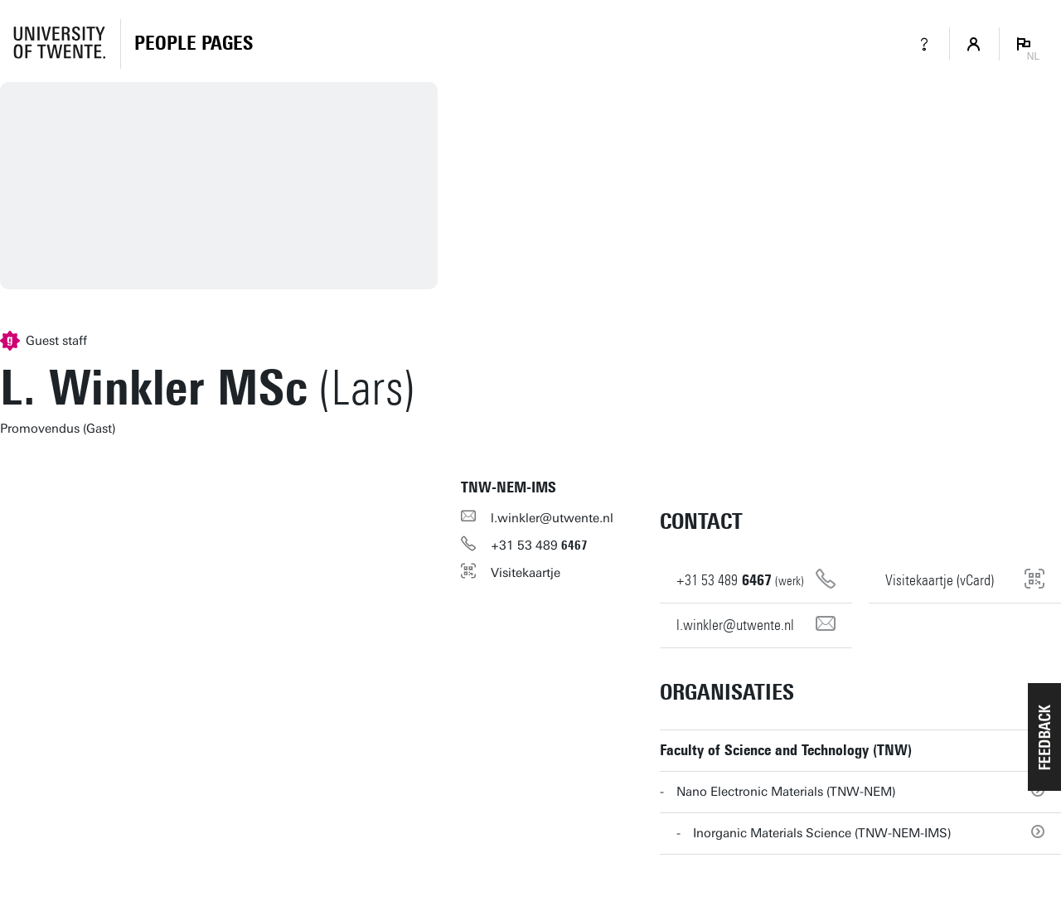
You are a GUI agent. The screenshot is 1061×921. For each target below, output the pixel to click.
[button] (1044, 737)
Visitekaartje (525, 572)
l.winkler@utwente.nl (552, 518)
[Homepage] (193, 44)
